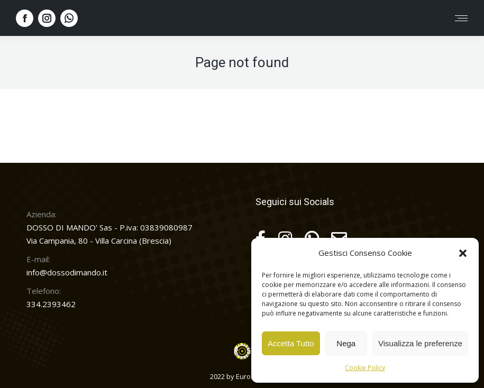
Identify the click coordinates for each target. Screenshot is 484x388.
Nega (345, 343)
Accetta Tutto (291, 343)
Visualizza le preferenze (420, 343)
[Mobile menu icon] (461, 18)
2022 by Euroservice (242, 376)
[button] (463, 253)
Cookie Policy (365, 367)
